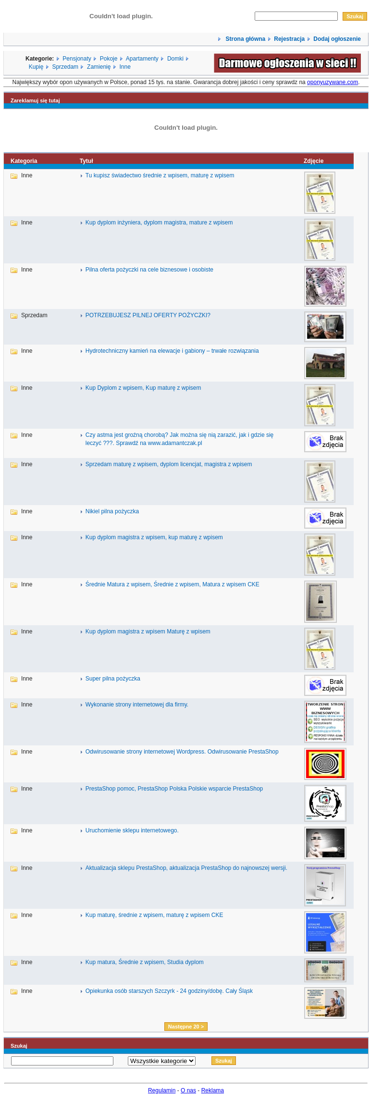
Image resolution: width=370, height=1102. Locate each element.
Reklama (212, 1090)
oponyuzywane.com (332, 82)
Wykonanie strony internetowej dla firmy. (137, 704)
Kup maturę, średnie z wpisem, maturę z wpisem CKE (154, 915)
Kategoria (24, 161)
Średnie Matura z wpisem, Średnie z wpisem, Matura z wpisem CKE (172, 584)
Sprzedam (65, 66)
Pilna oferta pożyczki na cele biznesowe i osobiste (149, 269)
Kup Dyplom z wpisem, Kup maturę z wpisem (143, 387)
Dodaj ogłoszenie (337, 39)
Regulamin (161, 1090)
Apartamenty (142, 58)
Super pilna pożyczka (113, 678)
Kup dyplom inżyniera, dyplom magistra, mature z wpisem (159, 222)
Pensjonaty (76, 58)
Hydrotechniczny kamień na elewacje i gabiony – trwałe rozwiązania (172, 350)
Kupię (36, 66)
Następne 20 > (186, 1026)
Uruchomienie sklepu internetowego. (132, 830)
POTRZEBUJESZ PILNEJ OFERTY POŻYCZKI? (148, 315)
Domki (175, 58)
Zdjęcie (313, 161)
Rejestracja (289, 39)
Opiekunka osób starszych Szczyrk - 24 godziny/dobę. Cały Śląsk (169, 991)
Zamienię (99, 66)
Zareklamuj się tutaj (35, 100)
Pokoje (109, 58)
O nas (188, 1090)
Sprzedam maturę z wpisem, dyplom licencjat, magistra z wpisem (169, 464)
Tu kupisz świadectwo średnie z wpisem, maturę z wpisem (160, 175)
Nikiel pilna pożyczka (112, 511)
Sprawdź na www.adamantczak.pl (159, 443)
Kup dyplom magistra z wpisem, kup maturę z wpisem (154, 537)
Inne (124, 66)
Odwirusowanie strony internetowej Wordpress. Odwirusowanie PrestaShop (182, 751)
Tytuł (86, 161)
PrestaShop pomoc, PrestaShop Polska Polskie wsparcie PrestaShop (174, 788)
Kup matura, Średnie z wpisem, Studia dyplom (145, 962)
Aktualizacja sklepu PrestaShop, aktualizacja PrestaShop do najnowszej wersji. (186, 868)
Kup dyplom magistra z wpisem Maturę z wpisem (148, 631)
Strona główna (244, 39)
